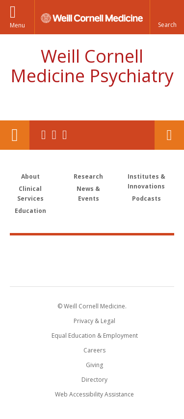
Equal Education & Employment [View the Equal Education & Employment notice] (95, 335)
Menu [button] (17, 25)
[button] (167, 17)
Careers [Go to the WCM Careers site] (94, 350)
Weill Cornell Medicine (92, 250)
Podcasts (146, 198)
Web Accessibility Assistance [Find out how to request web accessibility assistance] (94, 394)
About (30, 176)
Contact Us (169, 135)
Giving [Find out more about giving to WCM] (94, 365)
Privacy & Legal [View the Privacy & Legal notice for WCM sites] (94, 321)
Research (88, 176)
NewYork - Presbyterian (92, 271)
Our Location (14, 135)
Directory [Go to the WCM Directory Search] (94, 379)
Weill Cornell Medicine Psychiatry (92, 66)
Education (30, 211)
